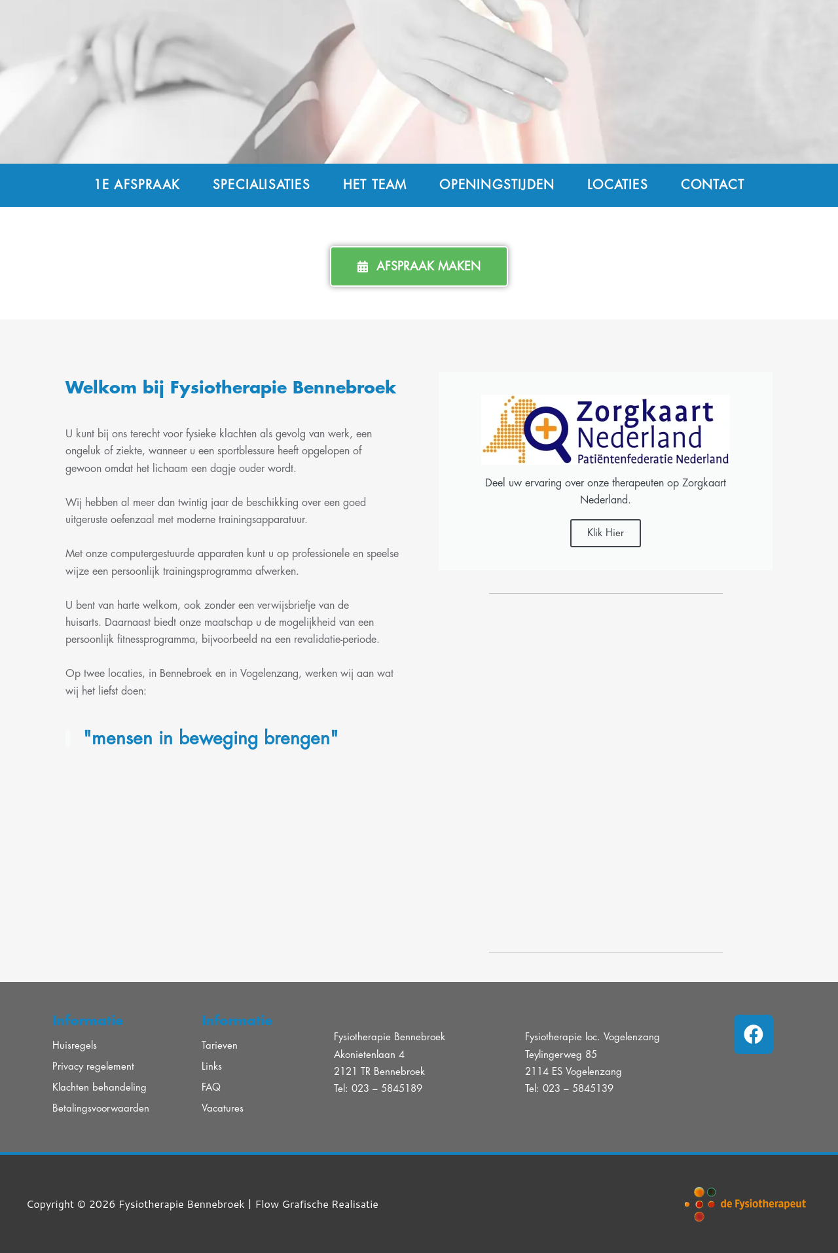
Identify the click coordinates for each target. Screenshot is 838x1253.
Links (212, 1067)
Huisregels (74, 1046)
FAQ (211, 1088)
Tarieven (220, 1046)
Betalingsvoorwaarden (100, 1109)
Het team (375, 185)
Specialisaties (261, 185)
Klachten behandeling (99, 1088)
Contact (712, 185)
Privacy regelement (93, 1067)
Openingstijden (497, 185)
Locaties (617, 185)
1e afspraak (137, 185)
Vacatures (223, 1109)
